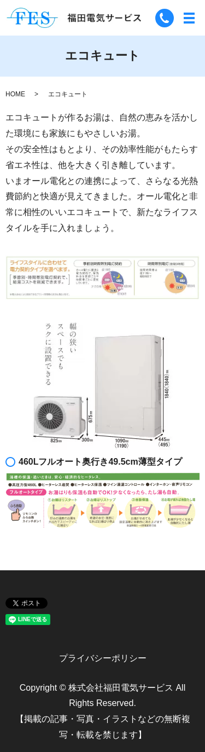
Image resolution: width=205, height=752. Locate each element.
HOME (15, 94)
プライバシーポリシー (103, 658)
